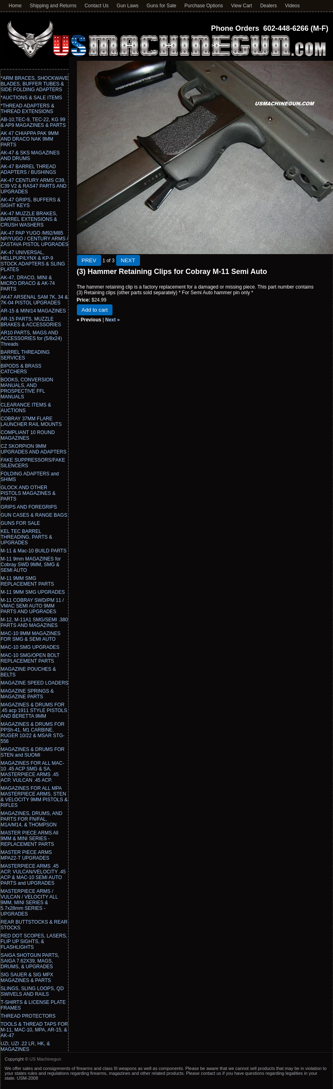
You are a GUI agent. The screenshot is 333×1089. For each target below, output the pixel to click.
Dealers (268, 6)
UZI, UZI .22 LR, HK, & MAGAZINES (25, 1046)
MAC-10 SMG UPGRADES (30, 647)
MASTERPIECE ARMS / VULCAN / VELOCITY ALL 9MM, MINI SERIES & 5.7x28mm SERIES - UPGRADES (29, 902)
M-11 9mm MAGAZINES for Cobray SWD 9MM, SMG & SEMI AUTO (31, 564)
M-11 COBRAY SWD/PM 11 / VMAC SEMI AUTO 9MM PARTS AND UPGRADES (32, 605)
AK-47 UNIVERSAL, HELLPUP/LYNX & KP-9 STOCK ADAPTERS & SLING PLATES (33, 261)
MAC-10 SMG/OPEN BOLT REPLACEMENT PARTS (30, 658)
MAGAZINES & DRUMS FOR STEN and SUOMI (33, 752)
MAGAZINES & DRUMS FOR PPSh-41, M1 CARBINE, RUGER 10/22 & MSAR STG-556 (33, 732)
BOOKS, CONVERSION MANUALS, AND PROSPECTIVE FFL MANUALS (27, 388)
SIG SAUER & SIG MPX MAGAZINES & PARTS (27, 977)
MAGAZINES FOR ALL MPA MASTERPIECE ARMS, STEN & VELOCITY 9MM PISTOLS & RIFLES (34, 796)
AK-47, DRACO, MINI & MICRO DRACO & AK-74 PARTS (28, 283)
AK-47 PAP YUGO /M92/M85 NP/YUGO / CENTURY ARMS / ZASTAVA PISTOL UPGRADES (34, 238)
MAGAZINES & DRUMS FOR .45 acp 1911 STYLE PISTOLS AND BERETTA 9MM (34, 710)
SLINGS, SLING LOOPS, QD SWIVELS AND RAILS (32, 991)
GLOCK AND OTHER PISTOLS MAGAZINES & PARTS (28, 493)
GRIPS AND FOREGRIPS (29, 507)
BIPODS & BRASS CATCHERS (21, 368)
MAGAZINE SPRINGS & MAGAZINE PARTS (27, 694)
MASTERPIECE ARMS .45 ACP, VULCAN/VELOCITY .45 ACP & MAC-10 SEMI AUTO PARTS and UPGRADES (33, 874)
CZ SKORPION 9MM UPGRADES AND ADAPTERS (34, 449)
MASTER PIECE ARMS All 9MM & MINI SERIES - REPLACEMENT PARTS (30, 838)
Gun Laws (127, 6)
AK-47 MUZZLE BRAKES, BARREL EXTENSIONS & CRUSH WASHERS (29, 219)
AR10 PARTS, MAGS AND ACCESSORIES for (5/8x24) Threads (31, 338)
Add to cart (95, 310)
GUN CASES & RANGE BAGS (34, 515)
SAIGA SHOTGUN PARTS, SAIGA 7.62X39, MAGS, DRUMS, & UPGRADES (30, 960)
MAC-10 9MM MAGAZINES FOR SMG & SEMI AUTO (31, 636)
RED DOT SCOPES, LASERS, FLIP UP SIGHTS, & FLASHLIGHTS (34, 941)
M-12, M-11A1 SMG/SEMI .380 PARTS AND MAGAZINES (34, 622)
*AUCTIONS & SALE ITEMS (31, 98)
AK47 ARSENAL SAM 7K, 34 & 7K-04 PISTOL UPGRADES (34, 300)
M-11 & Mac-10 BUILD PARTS (34, 551)
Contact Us (96, 6)
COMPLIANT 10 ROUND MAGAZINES (28, 435)
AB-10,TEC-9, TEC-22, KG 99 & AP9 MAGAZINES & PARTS (33, 122)
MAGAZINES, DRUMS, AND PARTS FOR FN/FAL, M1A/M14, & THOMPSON (32, 819)
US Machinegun (45, 1059)
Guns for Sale (161, 6)
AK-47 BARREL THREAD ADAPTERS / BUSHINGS (28, 169)
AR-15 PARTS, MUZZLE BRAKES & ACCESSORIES (31, 321)
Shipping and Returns (53, 6)
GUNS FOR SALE (20, 523)
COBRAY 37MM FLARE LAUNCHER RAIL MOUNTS (31, 421)
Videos (292, 6)
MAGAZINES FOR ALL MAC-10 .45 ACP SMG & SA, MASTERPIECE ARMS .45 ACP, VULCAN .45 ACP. (32, 771)
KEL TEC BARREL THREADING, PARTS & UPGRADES (27, 537)
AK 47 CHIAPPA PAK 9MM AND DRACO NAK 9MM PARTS (30, 139)
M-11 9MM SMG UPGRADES (33, 592)
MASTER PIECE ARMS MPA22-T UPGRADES (26, 855)
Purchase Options (204, 6)
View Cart (241, 6)
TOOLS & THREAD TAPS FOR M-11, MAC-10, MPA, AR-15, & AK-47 (34, 1029)
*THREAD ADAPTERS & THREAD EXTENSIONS (28, 108)
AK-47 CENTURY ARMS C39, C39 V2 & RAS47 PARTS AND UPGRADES (34, 186)
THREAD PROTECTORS (28, 1016)
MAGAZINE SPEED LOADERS (34, 683)
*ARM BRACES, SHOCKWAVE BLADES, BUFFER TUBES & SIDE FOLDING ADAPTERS (34, 83)
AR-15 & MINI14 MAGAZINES (33, 311)
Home (15, 6)
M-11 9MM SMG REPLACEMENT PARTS (27, 581)
